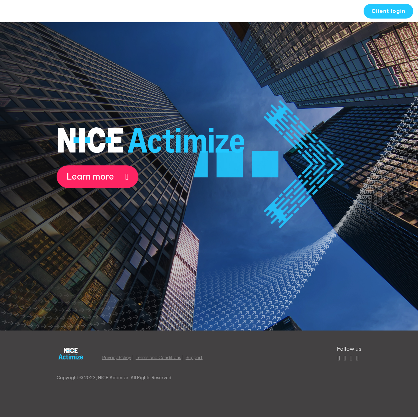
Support (194, 357)
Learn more (97, 176)
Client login (388, 11)
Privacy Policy (116, 357)
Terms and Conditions (158, 357)
